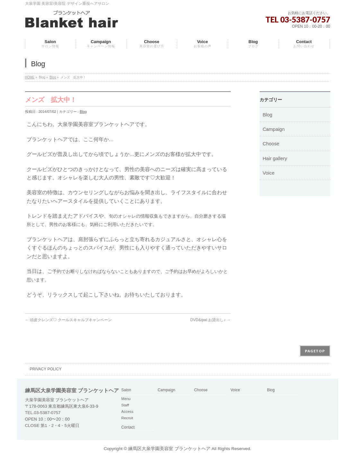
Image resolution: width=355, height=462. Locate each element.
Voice (269, 173)
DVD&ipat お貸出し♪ (210, 320)
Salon (126, 390)
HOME (30, 77)
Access (127, 411)
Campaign (274, 129)
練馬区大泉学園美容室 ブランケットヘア (169, 448)
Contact (128, 427)
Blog (52, 77)
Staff (125, 405)
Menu (126, 398)
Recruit (127, 418)
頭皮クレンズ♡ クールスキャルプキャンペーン (68, 320)
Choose (271, 143)
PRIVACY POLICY (46, 369)
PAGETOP (315, 351)
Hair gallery (275, 158)
